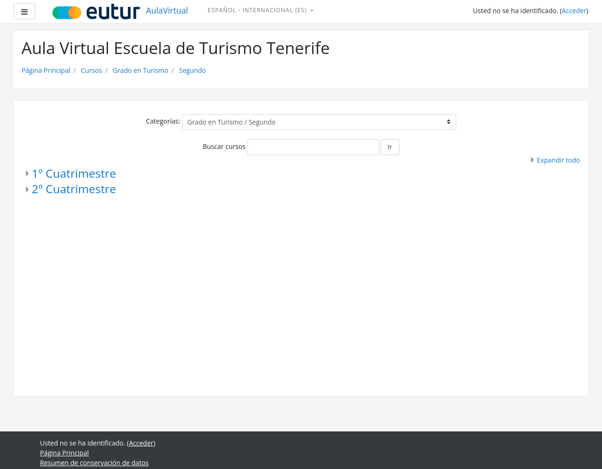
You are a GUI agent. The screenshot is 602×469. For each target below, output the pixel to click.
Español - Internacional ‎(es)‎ (258, 10)
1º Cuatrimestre (74, 173)
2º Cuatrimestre (74, 188)
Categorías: (163, 121)
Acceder (574, 10)
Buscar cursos (224, 146)
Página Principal (46, 70)
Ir (390, 146)
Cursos (91, 70)
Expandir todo (558, 160)
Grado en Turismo (140, 70)
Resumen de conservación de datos (94, 462)
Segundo (192, 70)
